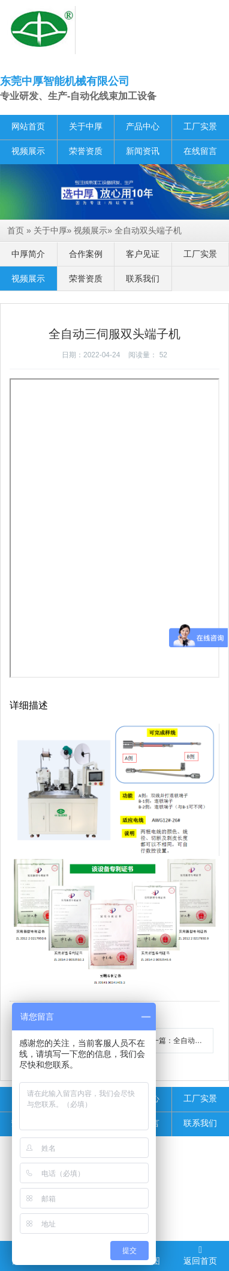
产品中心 (142, 126)
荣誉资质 (86, 151)
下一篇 (178, 1040)
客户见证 (142, 254)
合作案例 (86, 254)
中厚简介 (28, 254)
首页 (15, 230)
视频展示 (28, 151)
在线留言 (200, 151)
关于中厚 (86, 126)
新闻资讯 (142, 151)
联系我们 (142, 278)
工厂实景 (200, 126)
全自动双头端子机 (148, 230)
